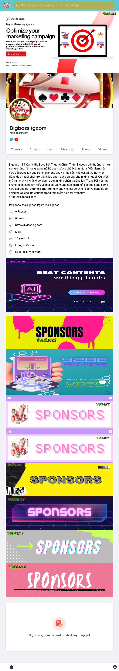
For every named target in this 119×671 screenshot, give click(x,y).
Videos (102, 149)
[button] (64, 5)
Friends (67, 149)
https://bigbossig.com (28, 225)
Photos (86, 149)
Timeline (16, 149)
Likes (49, 149)
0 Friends (21, 211)
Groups (34, 149)
